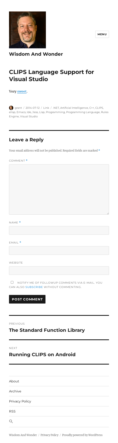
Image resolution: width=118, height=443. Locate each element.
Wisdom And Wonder (36, 54)
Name (15, 222)
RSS (12, 411)
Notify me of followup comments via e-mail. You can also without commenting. (55, 285)
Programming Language (83, 112)
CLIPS (99, 107)
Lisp (42, 112)
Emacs (21, 112)
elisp (12, 112)
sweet (22, 91)
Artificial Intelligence (74, 107)
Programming (55, 112)
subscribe (34, 287)
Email (15, 242)
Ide (29, 112)
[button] (59, 421)
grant (18, 107)
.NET (56, 107)
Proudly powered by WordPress (82, 435)
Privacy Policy (20, 401)
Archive (15, 391)
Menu (102, 34)
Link (46, 107)
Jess (35, 112)
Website (16, 262)
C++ (91, 107)
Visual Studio (29, 116)
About (14, 381)
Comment (18, 160)
